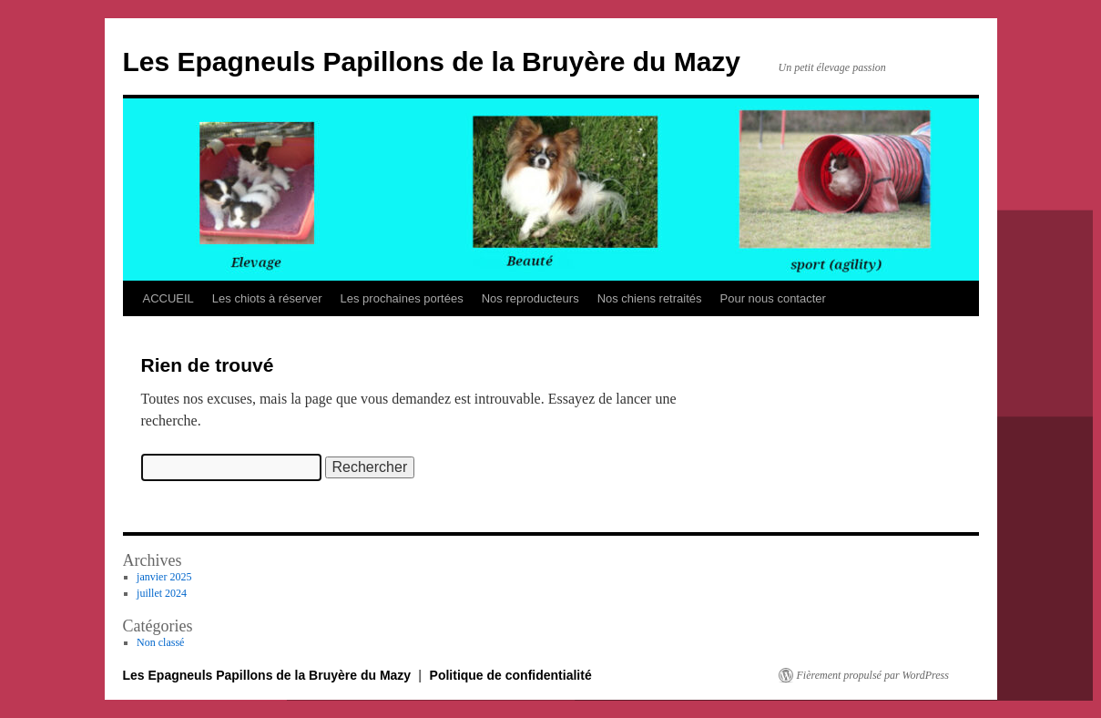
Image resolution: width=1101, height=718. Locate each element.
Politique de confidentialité (511, 675)
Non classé (160, 642)
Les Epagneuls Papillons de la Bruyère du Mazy (432, 61)
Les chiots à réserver (267, 298)
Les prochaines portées (402, 298)
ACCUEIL (168, 298)
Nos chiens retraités (649, 298)
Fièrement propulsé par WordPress (873, 675)
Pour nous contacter (773, 298)
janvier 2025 (164, 576)
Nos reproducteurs (530, 298)
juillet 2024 (162, 593)
